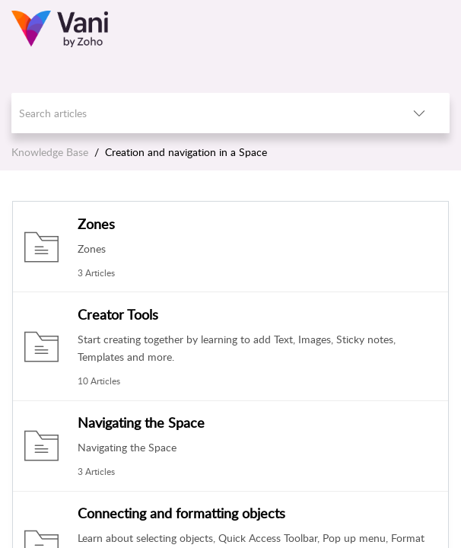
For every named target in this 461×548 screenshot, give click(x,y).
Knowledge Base (49, 152)
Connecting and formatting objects (181, 513)
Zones (96, 223)
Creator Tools (118, 314)
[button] (419, 113)
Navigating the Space (141, 422)
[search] (200, 113)
